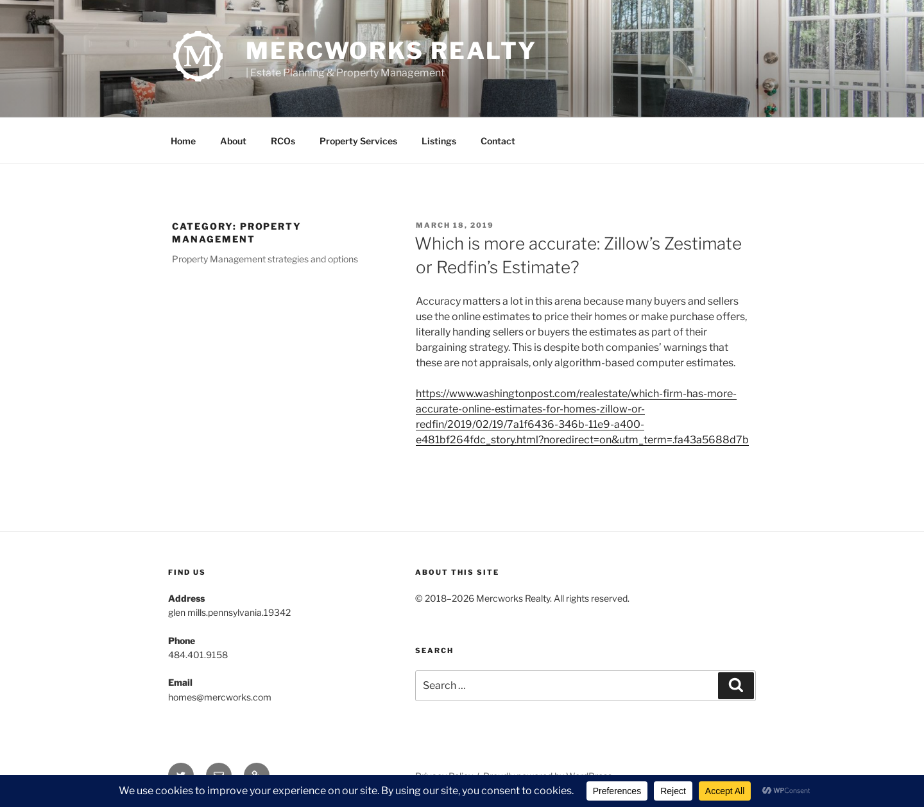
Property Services (358, 140)
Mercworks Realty (391, 51)
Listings (439, 140)
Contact (498, 140)
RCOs (283, 140)
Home (183, 140)
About (233, 140)
